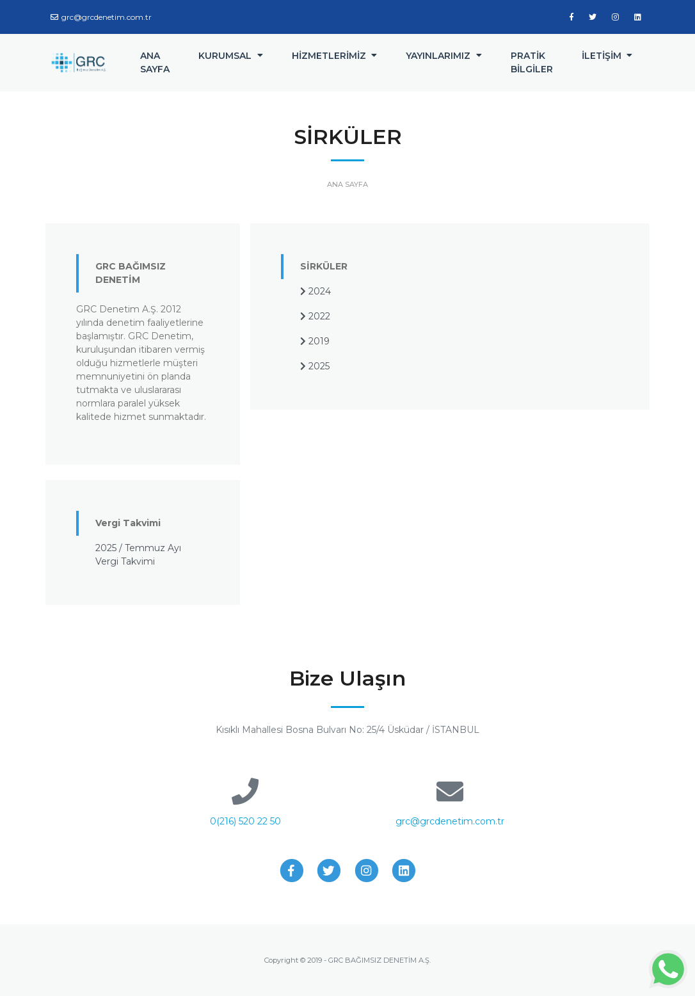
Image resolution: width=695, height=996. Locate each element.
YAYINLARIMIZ (438, 55)
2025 (315, 366)
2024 (315, 291)
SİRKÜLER (324, 266)
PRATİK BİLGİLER (532, 62)
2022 (315, 316)
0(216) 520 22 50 (245, 821)
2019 (315, 341)
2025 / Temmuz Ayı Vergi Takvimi (138, 554)
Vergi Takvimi (128, 523)
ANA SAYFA (155, 62)
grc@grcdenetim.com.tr (101, 17)
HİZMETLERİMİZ (329, 55)
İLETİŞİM (601, 55)
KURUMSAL (225, 55)
